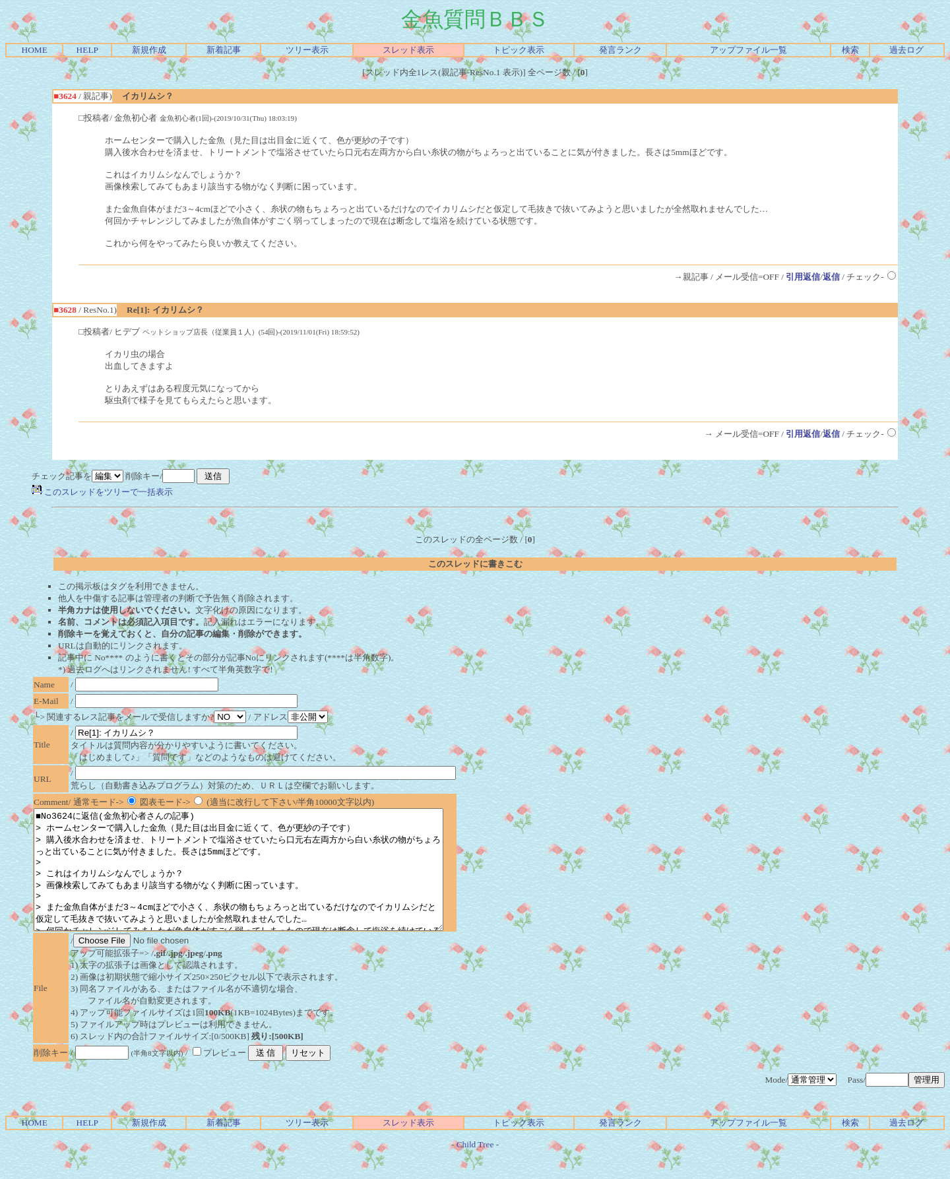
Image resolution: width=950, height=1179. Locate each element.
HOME (35, 50)
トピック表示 (518, 50)
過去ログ (906, 50)
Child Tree (475, 1168)
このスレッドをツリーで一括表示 (102, 492)
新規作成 (149, 50)
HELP (87, 50)
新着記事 (223, 50)
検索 (850, 50)
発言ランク (620, 50)
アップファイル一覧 (748, 50)
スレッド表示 (408, 50)
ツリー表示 (307, 50)
